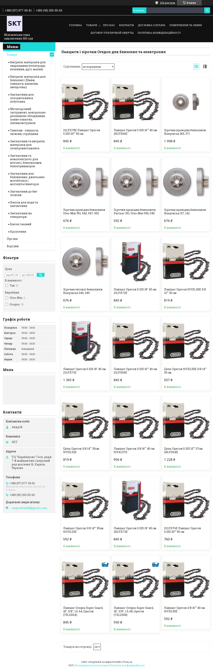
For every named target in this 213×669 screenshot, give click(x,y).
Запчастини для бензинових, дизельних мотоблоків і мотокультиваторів (27, 179)
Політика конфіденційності (159, 32)
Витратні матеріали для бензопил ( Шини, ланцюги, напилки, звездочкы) (28, 82)
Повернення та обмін (185, 25)
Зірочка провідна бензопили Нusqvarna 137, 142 (185, 211)
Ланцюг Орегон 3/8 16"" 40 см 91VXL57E (134, 450)
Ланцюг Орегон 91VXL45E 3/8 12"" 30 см (185, 291)
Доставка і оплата (151, 25)
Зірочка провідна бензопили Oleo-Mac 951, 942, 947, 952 (84, 211)
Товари (91, 25)
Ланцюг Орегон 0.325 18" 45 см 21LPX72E (135, 291)
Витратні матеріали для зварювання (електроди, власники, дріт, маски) (28, 65)
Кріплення (18, 231)
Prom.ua (127, 661)
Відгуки (13, 246)
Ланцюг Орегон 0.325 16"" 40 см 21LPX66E (135, 370)
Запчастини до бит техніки (23, 193)
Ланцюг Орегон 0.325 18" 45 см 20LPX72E (135, 530)
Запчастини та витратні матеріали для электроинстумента (27, 144)
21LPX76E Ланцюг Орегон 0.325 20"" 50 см (182, 530)
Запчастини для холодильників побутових (22, 98)
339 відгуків (167, 2)
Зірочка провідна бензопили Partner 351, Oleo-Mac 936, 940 (135, 211)
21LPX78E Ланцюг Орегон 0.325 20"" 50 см (81, 131)
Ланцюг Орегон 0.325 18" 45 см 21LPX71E (84, 370)
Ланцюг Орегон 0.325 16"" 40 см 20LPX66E (135, 131)
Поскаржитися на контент (91, 665)
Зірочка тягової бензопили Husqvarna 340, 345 (82, 291)
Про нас (109, 25)
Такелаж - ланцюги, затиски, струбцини (24, 132)
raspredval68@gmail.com (29, 508)
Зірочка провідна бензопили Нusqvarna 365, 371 (185, 131)
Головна (75, 25)
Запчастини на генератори (21, 215)
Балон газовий (20, 224)
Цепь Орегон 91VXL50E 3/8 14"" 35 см (185, 370)
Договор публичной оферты (112, 32)
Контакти (126, 25)
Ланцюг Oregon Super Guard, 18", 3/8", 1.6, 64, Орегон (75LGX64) (83, 611)
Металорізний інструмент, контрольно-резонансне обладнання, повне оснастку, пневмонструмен (28, 116)
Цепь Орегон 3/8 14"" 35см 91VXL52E (81, 450)
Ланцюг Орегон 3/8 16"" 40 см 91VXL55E (184, 609)
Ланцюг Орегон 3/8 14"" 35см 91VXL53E (83, 530)
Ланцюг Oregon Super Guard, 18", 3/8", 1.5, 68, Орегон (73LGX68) (134, 611)
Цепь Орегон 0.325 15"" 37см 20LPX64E (183, 450)
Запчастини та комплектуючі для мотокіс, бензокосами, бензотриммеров (26, 161)
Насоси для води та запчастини (24, 204)
